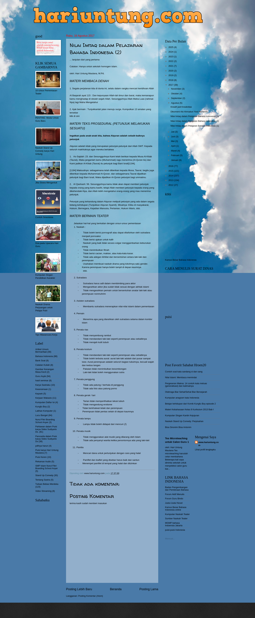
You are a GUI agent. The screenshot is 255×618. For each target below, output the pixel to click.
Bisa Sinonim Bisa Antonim (178, 427)
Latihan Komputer (44, 411)
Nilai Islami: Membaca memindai (181, 377)
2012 (171, 185)
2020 (171, 70)
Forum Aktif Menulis (174, 494)
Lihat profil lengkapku (205, 449)
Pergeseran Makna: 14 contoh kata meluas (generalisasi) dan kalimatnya (186, 384)
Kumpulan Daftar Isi (45, 402)
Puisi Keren (41, 457)
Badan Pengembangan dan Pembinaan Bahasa (176, 488)
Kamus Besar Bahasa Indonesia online (175, 508)
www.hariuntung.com (208, 444)
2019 (171, 75)
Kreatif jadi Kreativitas (181, 107)
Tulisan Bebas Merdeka (46, 484)
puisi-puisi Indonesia (175, 530)
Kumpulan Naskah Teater (177, 514)
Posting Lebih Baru (79, 589)
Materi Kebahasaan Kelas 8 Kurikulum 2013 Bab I (189, 409)
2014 (171, 175)
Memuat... (170, 538)
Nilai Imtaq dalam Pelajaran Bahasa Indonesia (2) (195, 121)
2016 (171, 166)
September (176, 98)
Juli (173, 131)
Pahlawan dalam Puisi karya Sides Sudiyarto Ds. (46, 429)
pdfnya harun (41, 446)
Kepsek (39, 393)
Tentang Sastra (42, 479)
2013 (171, 180)
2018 (171, 80)
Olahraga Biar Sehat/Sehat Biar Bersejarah (186, 392)
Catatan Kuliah (42, 365)
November (176, 89)
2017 (171, 85)
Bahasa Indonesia (44, 356)
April (173, 146)
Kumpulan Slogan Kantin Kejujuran (182, 415)
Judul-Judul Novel (173, 503)
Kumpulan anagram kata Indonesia (182, 397)
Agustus (175, 103)
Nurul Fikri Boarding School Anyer (45, 420)
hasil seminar (41, 380)
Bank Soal (40, 360)
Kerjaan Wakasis (43, 398)
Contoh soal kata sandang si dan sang (183, 371)
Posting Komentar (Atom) (90, 596)
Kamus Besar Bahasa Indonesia (180, 260)
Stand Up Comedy (44, 475)
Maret (174, 150)
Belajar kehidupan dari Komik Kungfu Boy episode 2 (190, 403)
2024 (171, 51)
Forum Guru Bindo (174, 498)
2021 (171, 66)
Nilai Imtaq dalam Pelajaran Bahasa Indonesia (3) (195, 116)
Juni (173, 136)
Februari (175, 155)
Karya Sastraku (42, 385)
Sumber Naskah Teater (176, 518)
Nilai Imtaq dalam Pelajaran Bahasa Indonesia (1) (195, 126)
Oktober (175, 93)
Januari (175, 160)
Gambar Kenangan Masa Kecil (44, 370)
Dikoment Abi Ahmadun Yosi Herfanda (189, 111)
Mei (173, 141)
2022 (171, 61)
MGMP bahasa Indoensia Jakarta (173, 524)
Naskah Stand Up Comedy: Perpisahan (184, 421)
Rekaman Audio (43, 461)
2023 (171, 56)
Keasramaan (41, 389)
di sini (77, 116)
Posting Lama (148, 589)
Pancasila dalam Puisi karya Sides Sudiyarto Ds (46, 439)
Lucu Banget (41, 415)
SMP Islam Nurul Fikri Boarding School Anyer (46, 467)
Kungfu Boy (41, 406)
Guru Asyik (40, 376)
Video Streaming (43, 491)
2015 (171, 171)
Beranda (116, 589)
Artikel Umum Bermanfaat (41, 350)
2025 (171, 47)
